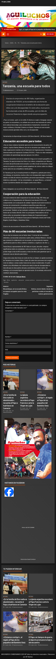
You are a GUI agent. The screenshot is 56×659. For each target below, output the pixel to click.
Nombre (8, 337)
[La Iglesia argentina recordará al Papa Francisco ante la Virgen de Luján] (28, 379)
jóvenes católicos (30, 280)
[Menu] (8, 34)
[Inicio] (3, 34)
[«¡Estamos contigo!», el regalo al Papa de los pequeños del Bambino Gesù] (45, 379)
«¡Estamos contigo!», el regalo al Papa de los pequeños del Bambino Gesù (45, 400)
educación (21, 280)
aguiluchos (14, 280)
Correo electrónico (11, 343)
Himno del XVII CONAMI (28, 527)
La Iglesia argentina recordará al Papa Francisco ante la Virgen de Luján (27, 400)
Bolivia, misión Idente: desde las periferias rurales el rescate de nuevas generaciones (40, 290)
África (8, 280)
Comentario (9, 311)
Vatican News (20, 277)
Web (6, 350)
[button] (8, 34)
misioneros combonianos (43, 280)
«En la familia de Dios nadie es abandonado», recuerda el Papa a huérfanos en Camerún (15, 602)
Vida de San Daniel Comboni (28, 559)
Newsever (51, 654)
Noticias (5, 82)
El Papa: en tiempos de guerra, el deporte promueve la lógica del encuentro (41, 640)
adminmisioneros (9, 90)
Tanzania (6, 282)
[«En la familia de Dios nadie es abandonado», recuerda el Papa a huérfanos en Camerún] (11, 379)
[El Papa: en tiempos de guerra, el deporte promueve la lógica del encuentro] (41, 622)
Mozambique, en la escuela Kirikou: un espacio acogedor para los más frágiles (15, 290)
